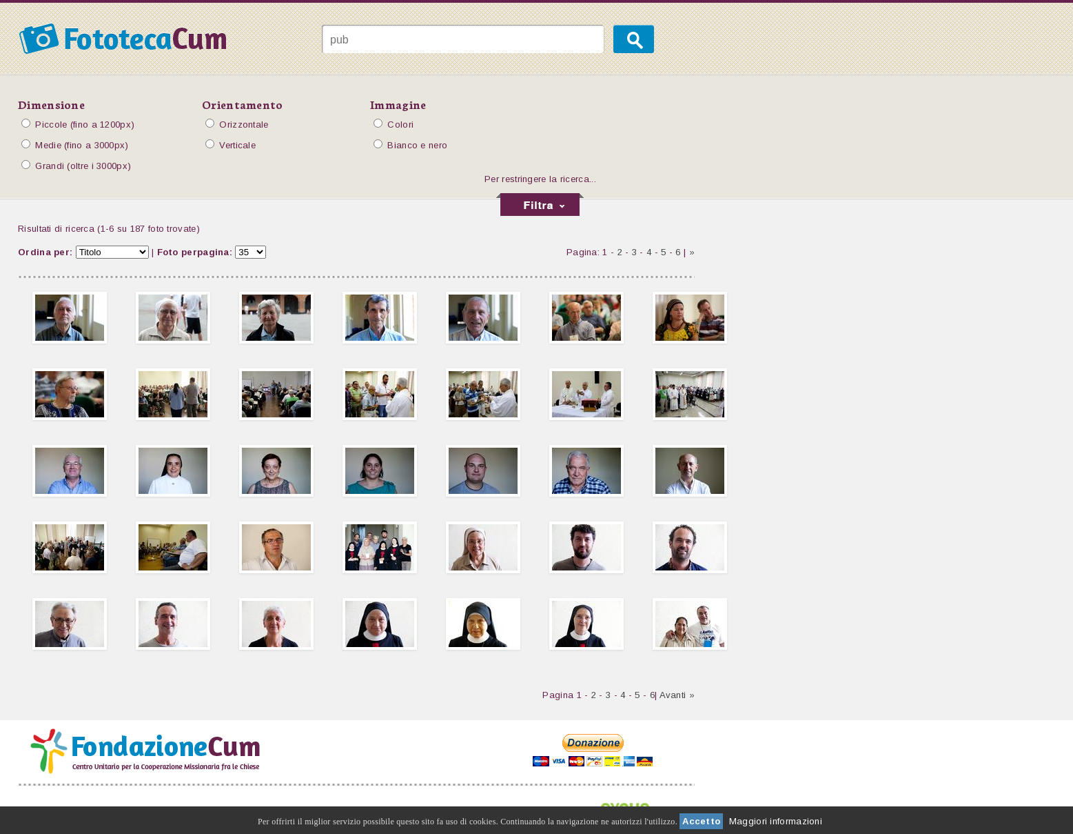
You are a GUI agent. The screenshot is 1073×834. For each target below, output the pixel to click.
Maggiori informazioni (775, 821)
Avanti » (677, 695)
